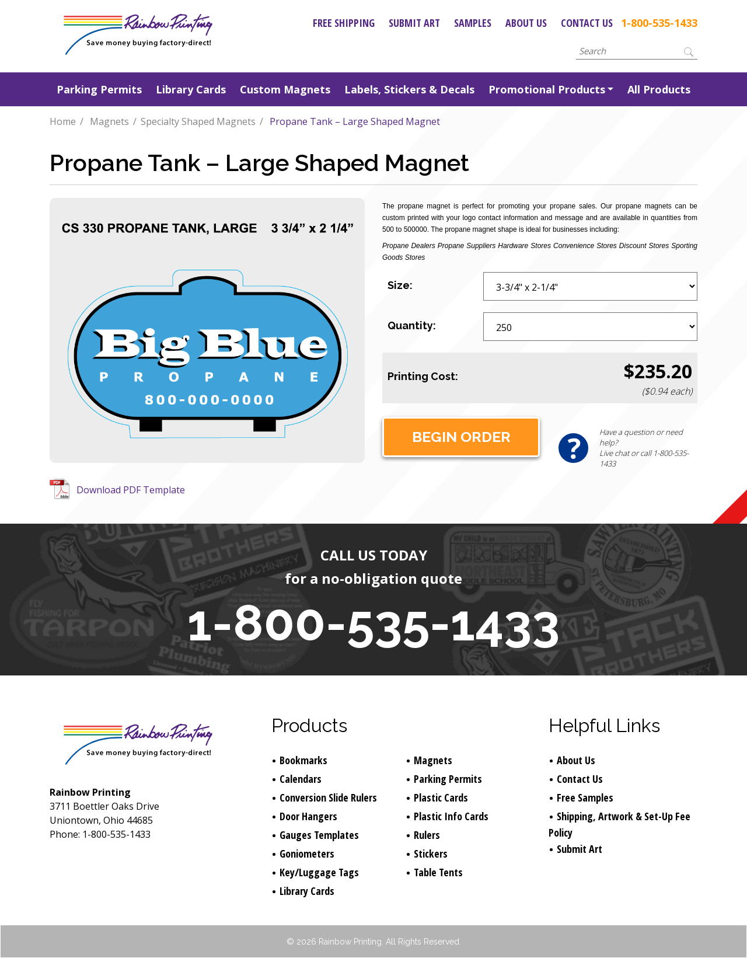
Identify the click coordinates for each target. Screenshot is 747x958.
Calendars (301, 779)
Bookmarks (303, 760)
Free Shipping (344, 23)
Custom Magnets (285, 89)
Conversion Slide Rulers (328, 797)
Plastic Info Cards (451, 816)
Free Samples (585, 797)
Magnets (109, 121)
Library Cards (191, 89)
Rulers (427, 835)
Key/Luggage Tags (319, 872)
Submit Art (414, 23)
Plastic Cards (441, 797)
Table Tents (438, 872)
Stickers (431, 853)
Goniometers (307, 853)
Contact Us (587, 23)
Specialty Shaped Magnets (198, 121)
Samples (472, 23)
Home (63, 121)
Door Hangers (308, 816)
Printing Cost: (423, 376)
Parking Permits (99, 89)
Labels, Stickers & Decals (409, 89)
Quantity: (412, 325)
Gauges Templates (319, 835)
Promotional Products (546, 89)
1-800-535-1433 (659, 23)
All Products (658, 89)
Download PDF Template (130, 489)
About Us (526, 23)
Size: (400, 285)
